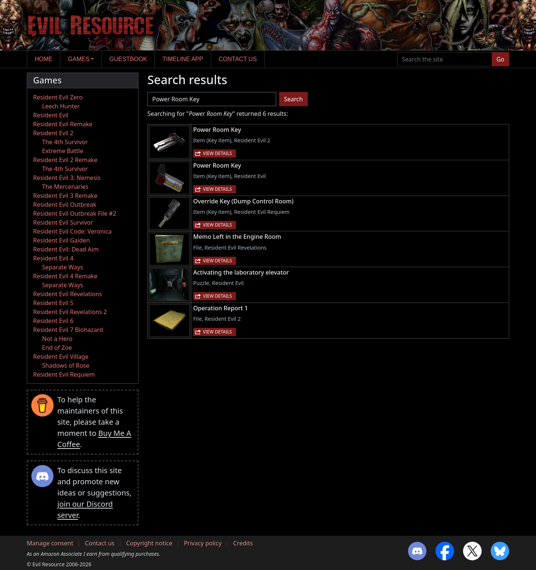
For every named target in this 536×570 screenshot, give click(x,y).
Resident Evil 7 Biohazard (68, 330)
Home (43, 59)
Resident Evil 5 (53, 303)
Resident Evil (50, 115)
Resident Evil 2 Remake (65, 160)
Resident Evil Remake (62, 124)
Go (500, 59)
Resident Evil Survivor (63, 222)
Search (293, 99)
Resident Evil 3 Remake (65, 195)
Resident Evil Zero (58, 97)
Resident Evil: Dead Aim (66, 249)
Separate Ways (62, 267)
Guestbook (128, 59)
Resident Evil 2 (53, 133)
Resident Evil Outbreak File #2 (74, 213)
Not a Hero (57, 339)
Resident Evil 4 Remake (65, 276)
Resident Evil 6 (53, 321)
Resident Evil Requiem (64, 374)
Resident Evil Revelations (67, 294)
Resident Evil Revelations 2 (70, 312)
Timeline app (183, 59)
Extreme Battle (62, 151)
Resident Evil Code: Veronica (72, 231)
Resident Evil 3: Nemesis (66, 178)
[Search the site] (444, 59)
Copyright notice (149, 543)
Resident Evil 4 (53, 258)
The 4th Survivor (65, 142)
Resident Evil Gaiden (61, 240)
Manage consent (50, 543)
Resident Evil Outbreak (64, 204)
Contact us (237, 59)
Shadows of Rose (65, 365)
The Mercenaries (65, 187)
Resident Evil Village (61, 356)
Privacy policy (202, 543)
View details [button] (217, 153)
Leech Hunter (61, 106)
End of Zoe (57, 347)
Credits (243, 543)
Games (79, 59)
